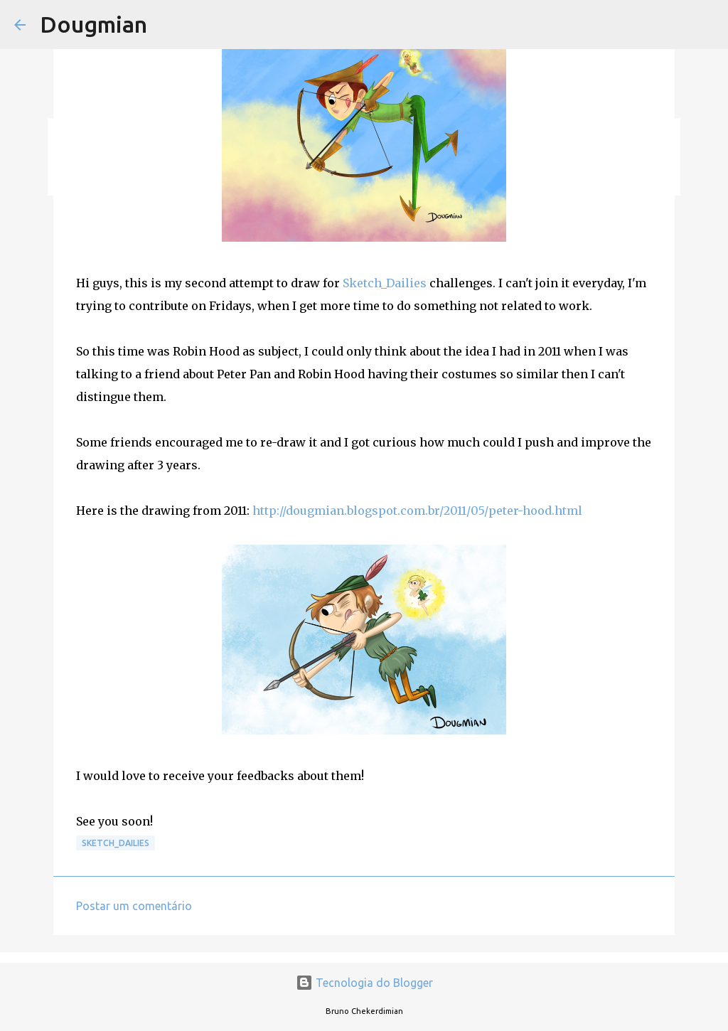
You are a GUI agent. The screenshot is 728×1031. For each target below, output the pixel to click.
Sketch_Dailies (385, 283)
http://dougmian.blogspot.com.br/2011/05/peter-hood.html (417, 510)
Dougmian (93, 24)
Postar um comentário (134, 905)
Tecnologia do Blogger (364, 982)
